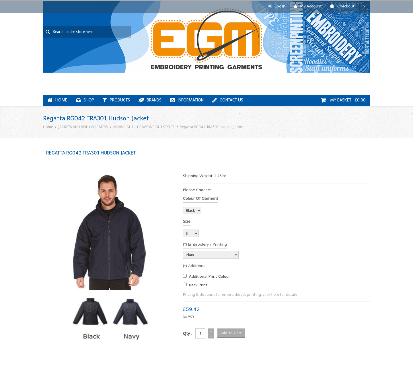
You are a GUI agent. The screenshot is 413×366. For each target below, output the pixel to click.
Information (187, 100)
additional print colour (209, 276)
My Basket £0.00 (343, 100)
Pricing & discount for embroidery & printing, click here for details (240, 294)
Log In (276, 6)
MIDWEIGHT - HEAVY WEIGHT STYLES (144, 127)
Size (186, 221)
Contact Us (227, 100)
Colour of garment (200, 198)
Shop (85, 100)
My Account (308, 6)
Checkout (342, 6)
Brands (150, 100)
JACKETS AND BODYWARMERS (83, 127)
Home (57, 100)
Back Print (198, 285)
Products (116, 100)
